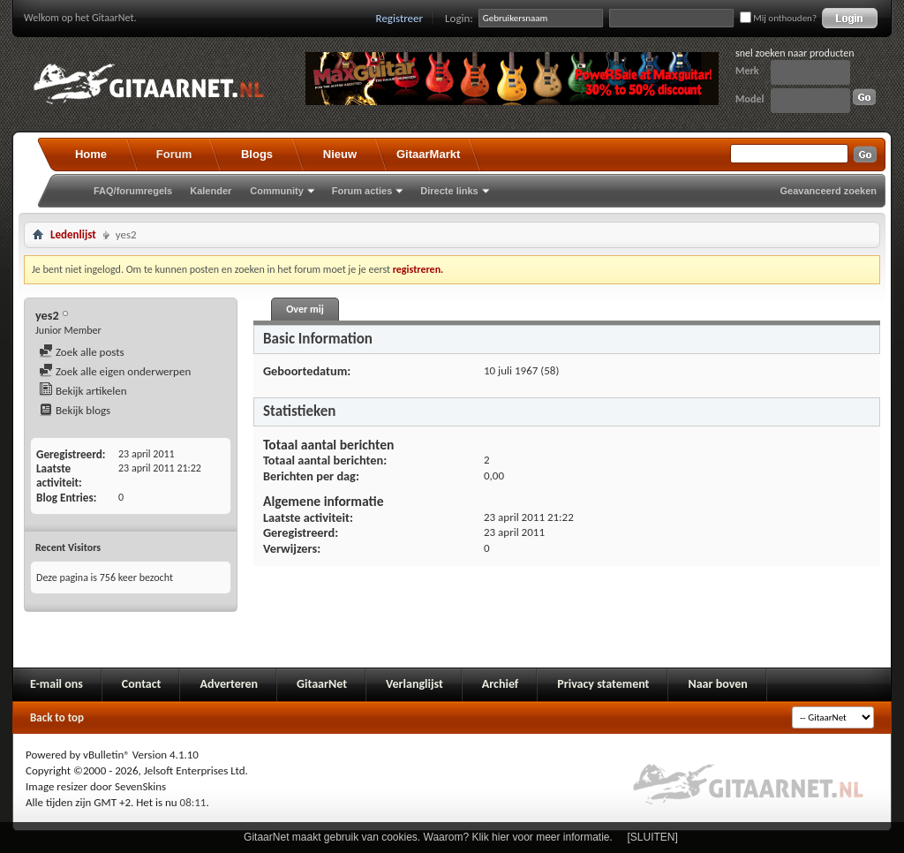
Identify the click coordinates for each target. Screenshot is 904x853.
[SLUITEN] (653, 837)
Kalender (210, 190)
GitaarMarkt (428, 154)
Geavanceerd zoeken (828, 190)
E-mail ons (56, 683)
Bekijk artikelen (83, 390)
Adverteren (229, 683)
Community (277, 190)
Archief (500, 683)
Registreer (400, 18)
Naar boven (717, 683)
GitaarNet (322, 683)
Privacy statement (603, 683)
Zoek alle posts (81, 352)
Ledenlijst (73, 234)
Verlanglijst (414, 683)
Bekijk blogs (74, 410)
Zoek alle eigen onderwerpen (115, 371)
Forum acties (362, 190)
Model (749, 99)
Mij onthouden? (778, 18)
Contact (142, 683)
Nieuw (340, 154)
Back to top (57, 717)
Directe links (449, 190)
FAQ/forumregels (133, 190)
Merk (747, 70)
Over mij (304, 309)
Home (91, 154)
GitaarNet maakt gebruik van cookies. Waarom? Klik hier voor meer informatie (426, 837)
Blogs (257, 154)
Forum (174, 154)
